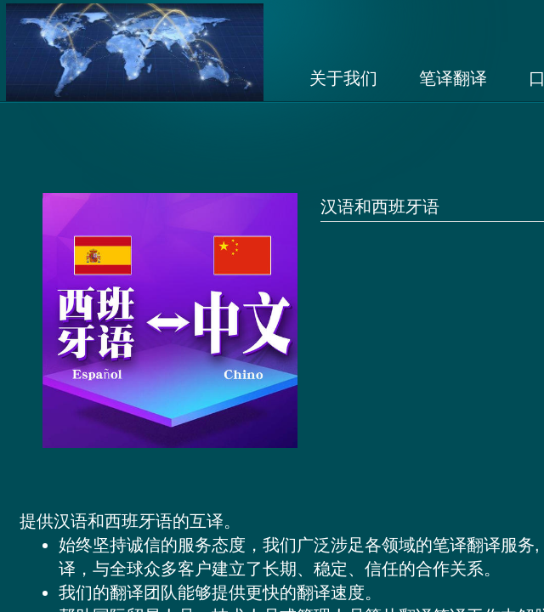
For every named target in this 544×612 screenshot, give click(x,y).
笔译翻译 (453, 78)
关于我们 (343, 78)
